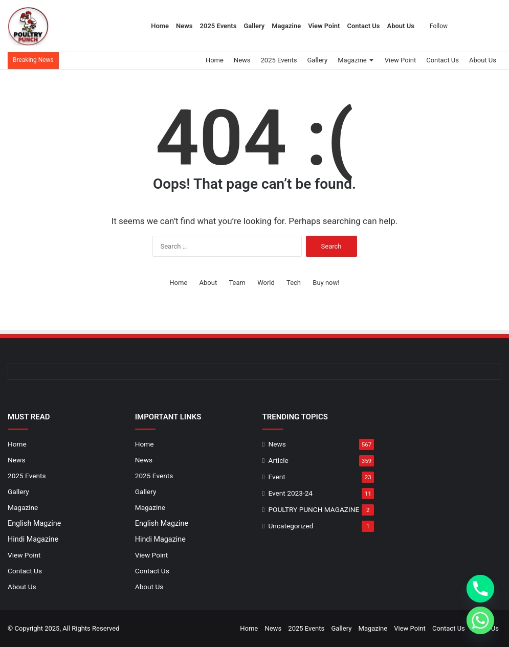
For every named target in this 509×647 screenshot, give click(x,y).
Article (279, 460)
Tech (293, 282)
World (266, 282)
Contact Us (363, 26)
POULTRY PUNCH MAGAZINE (314, 509)
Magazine (286, 26)
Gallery (254, 26)
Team (237, 282)
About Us (400, 26)
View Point (324, 26)
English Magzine (34, 523)
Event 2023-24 (291, 493)
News (184, 26)
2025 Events (218, 26)
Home (160, 26)
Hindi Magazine (33, 539)
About (208, 282)
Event (277, 477)
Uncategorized (291, 526)
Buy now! (326, 282)
